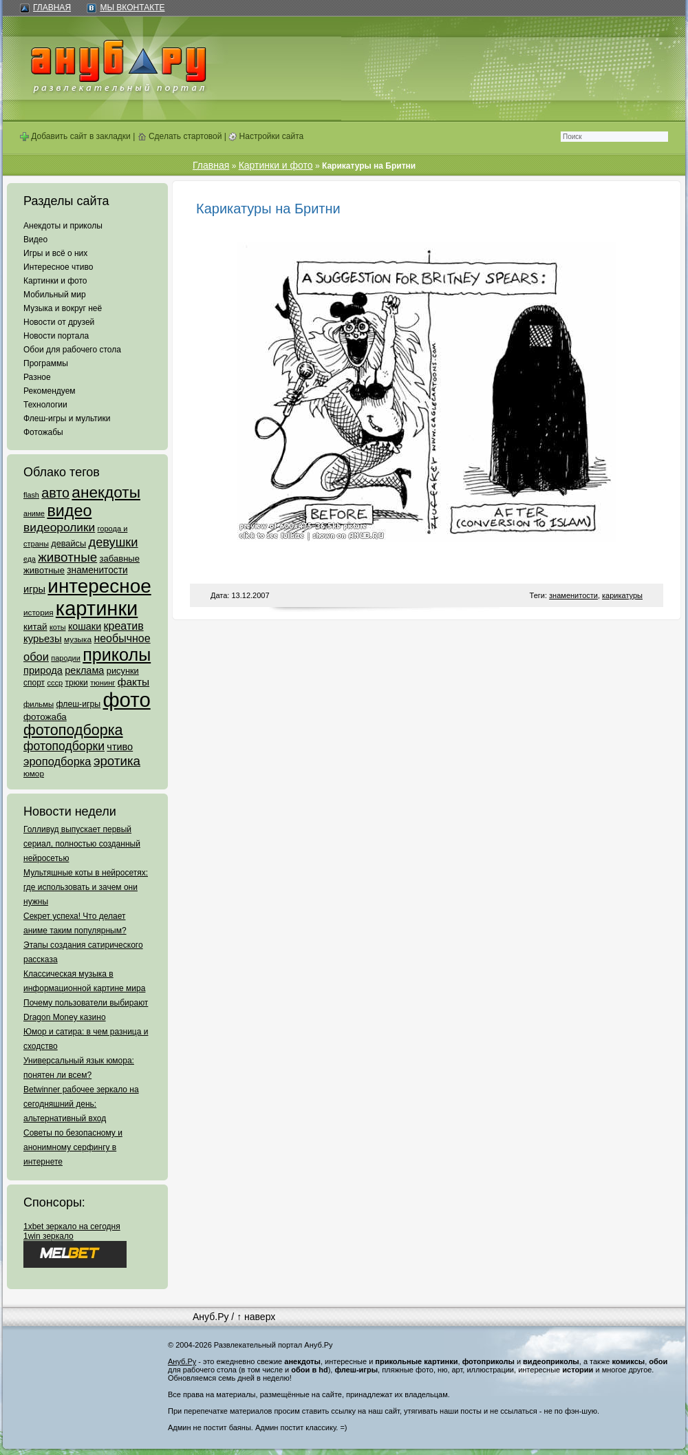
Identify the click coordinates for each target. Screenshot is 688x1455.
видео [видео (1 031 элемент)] (69, 511)
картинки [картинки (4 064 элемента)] (97, 608)
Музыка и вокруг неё (62, 308)
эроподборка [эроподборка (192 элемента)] (57, 761)
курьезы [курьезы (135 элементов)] (42, 638)
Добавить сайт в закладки (75, 136)
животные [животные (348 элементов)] (67, 557)
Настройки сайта (265, 136)
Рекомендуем (49, 391)
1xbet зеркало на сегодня (71, 1226)
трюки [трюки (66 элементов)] (76, 683)
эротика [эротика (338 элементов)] (117, 761)
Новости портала (56, 336)
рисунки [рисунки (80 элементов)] (123, 671)
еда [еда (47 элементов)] (29, 559)
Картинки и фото (55, 281)
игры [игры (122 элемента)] (34, 589)
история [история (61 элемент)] (38, 612)
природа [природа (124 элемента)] (43, 670)
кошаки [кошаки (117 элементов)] (84, 626)
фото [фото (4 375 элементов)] (126, 699)
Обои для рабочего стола (72, 349)
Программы (45, 363)
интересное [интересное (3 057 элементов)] (99, 586)
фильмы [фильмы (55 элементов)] (38, 704)
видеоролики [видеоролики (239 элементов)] (59, 527)
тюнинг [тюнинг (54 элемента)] (102, 683)
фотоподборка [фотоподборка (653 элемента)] (73, 730)
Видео (35, 239)
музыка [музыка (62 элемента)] (78, 639)
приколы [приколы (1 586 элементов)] (117, 654)
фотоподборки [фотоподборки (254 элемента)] (64, 746)
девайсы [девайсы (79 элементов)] (68, 543)
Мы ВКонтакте (132, 7)
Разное (37, 377)
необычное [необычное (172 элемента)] (122, 638)
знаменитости (573, 595)
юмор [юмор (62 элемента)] (33, 773)
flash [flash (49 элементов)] (31, 495)
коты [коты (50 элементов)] (58, 627)
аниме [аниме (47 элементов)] (34, 513)
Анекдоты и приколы (63, 226)
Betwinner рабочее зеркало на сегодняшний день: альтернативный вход (81, 1104)
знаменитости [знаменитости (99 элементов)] (97, 570)
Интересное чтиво (58, 267)
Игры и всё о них (55, 253)
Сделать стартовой (180, 136)
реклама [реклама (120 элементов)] (84, 670)
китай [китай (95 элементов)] (35, 627)
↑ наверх (256, 1316)
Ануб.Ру (210, 1316)
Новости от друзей (58, 322)
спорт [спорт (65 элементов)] (34, 683)
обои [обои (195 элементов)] (36, 656)
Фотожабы (43, 432)
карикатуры (622, 595)
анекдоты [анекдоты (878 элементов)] (106, 492)
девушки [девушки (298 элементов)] (113, 542)
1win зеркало (48, 1236)
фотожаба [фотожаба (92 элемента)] (45, 717)
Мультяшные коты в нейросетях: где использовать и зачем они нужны (85, 887)
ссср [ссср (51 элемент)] (55, 683)
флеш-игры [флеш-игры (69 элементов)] (78, 704)
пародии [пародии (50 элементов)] (65, 658)
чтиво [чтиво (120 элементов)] (120, 746)
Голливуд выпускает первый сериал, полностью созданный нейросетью (81, 844)
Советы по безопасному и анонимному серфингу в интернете (72, 1147)
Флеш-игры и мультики (66, 418)
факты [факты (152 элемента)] (133, 682)
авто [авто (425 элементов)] (55, 492)
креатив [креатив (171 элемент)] (124, 626)
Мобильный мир (54, 294)
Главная (52, 7)
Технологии (45, 405)
